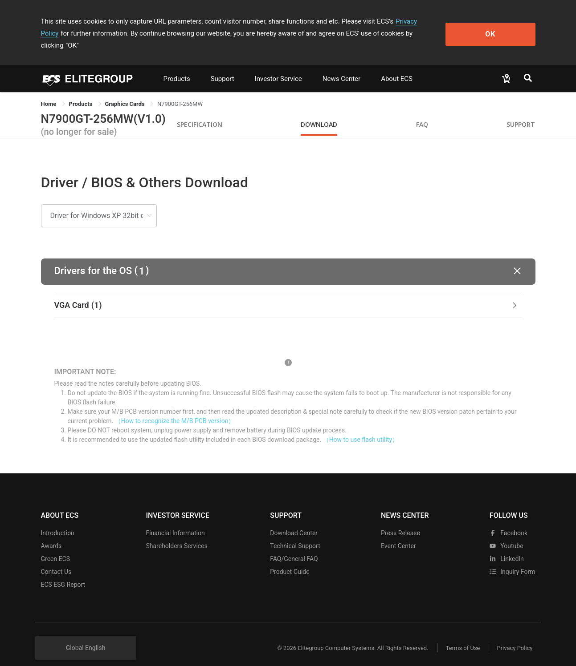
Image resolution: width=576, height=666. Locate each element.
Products (176, 67)
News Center (341, 67)
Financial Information (175, 521)
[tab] (288, 293)
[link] (81, 92)
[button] (288, 259)
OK (499, 27)
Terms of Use (462, 636)
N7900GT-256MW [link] (180, 92)
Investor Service (278, 67)
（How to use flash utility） (360, 427)
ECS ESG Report (63, 572)
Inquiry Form (512, 559)
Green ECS (55, 546)
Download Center (294, 521)
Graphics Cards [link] (125, 92)
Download (319, 112)
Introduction (57, 521)
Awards (51, 533)
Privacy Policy (416, 21)
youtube (506, 533)
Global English (86, 635)
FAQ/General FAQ (294, 546)
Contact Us (56, 559)
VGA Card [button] (286, 293)
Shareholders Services (176, 533)
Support (222, 67)
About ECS (397, 67)
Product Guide (289, 559)
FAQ (422, 112)
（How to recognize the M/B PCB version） (175, 408)
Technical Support (295, 533)
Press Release (400, 521)
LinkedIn (507, 546)
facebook (508, 521)
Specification (199, 112)
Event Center (398, 533)
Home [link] (49, 92)
